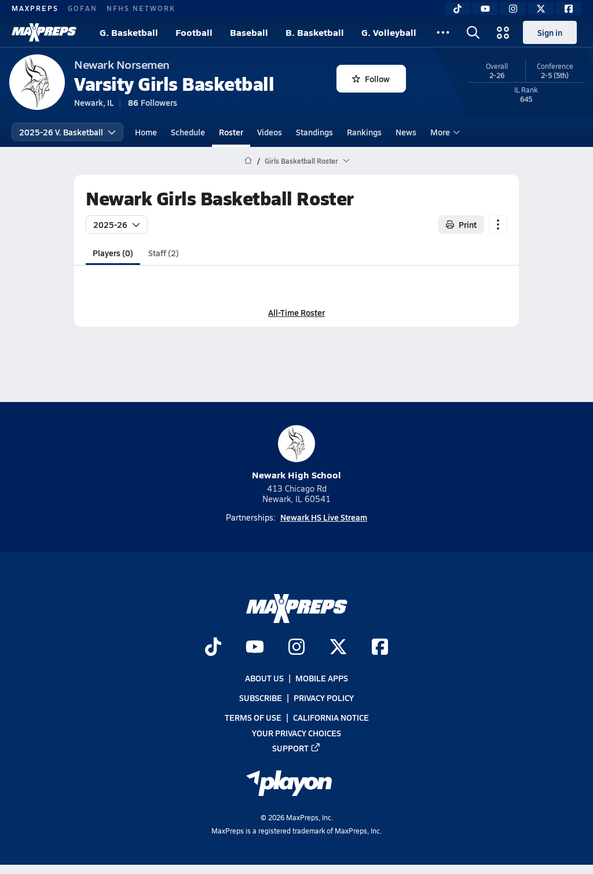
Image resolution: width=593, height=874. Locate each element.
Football (194, 32)
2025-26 (116, 224)
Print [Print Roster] (461, 224)
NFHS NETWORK (141, 8)
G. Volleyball (388, 32)
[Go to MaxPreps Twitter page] (338, 647)
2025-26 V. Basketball (67, 132)
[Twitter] (541, 8)
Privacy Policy (324, 697)
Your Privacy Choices (296, 732)
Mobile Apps (321, 678)
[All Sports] (443, 32)
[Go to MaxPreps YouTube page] (255, 647)
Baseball (249, 32)
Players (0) (113, 253)
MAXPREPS (35, 8)
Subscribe (260, 697)
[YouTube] (485, 8)
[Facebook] (568, 8)
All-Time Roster (296, 312)
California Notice (331, 717)
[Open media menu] (503, 32)
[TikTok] (457, 8)
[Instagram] (513, 8)
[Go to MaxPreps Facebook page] (380, 647)
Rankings (364, 132)
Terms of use (253, 717)
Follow (371, 78)
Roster (231, 132)
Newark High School (296, 453)
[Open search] (473, 32)
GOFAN (82, 8)
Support (296, 747)
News (406, 132)
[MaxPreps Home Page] (248, 161)
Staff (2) (163, 253)
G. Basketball (129, 32)
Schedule (188, 132)
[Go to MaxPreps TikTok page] (213, 647)
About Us (264, 678)
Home (146, 132)
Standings (314, 132)
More (443, 132)
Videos (269, 132)
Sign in (549, 32)
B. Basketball (314, 32)
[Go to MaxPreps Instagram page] (296, 647)
